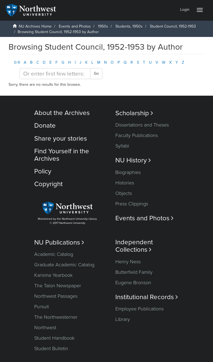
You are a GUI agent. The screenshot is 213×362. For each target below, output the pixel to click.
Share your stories (60, 139)
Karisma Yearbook (53, 275)
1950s (103, 26)
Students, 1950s (129, 26)
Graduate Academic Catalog (64, 265)
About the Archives (62, 113)
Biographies (128, 172)
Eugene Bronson (133, 283)
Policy (42, 171)
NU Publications (59, 242)
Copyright (48, 184)
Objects (123, 193)
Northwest (45, 328)
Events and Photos (75, 26)
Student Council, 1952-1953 (173, 26)
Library (122, 319)
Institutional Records (146, 297)
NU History (133, 160)
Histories (124, 183)
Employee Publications (139, 309)
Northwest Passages (56, 296)
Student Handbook (54, 338)
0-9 (17, 62)
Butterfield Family (134, 272)
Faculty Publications (136, 135)
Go (96, 73)
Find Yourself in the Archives (61, 154)
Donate (45, 126)
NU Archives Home (35, 26)
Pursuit (41, 307)
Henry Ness (128, 262)
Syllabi (122, 146)
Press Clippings (131, 204)
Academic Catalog (53, 254)
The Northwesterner (56, 317)
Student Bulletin (51, 348)
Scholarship (134, 113)
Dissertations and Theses (142, 125)
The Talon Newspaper (57, 286)
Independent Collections (134, 246)
